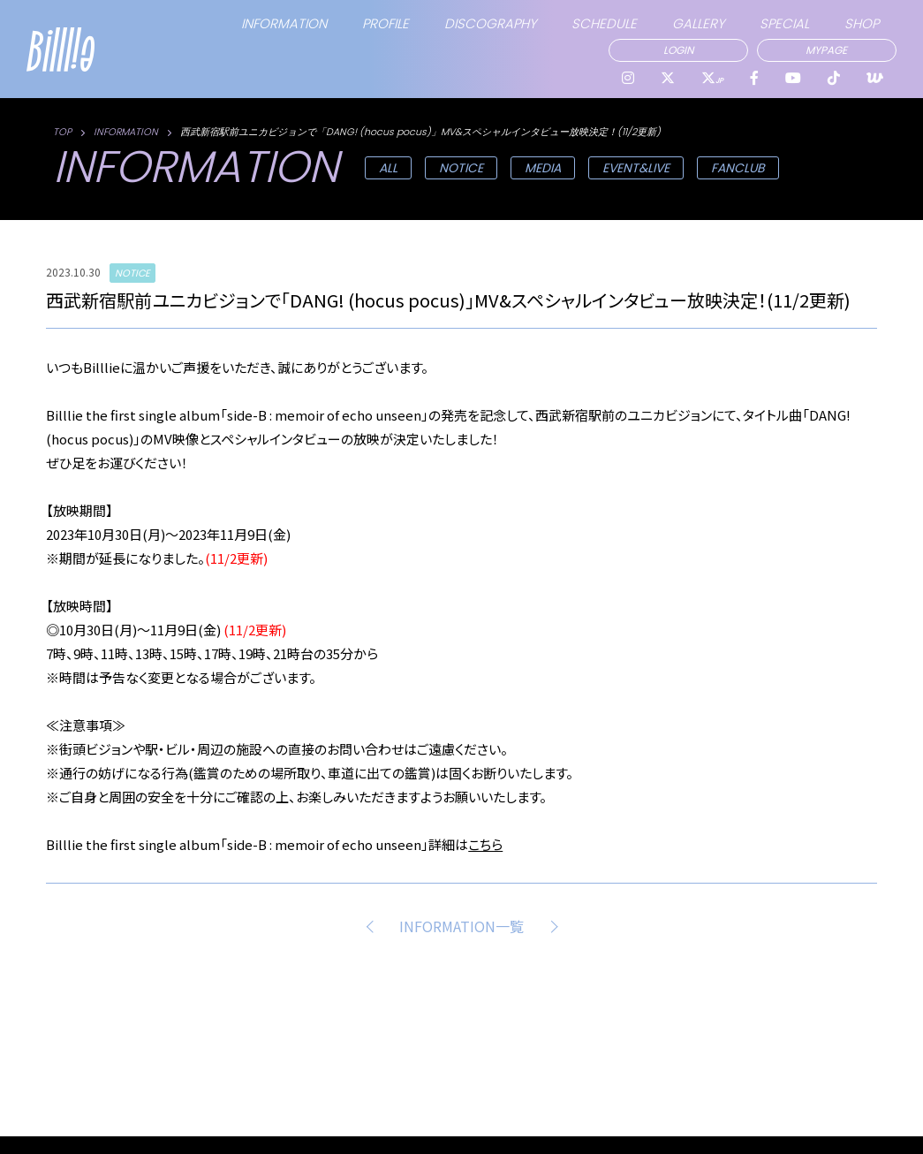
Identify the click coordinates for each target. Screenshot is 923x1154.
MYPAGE (826, 49)
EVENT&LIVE (636, 168)
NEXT (550, 926)
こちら (485, 844)
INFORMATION (284, 23)
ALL (388, 168)
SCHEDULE (604, 23)
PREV (372, 926)
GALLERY (698, 23)
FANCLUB (738, 168)
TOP (62, 132)
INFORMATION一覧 (461, 926)
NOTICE (461, 168)
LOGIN (678, 49)
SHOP (861, 23)
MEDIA (543, 168)
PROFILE (385, 23)
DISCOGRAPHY (490, 23)
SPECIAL (784, 23)
